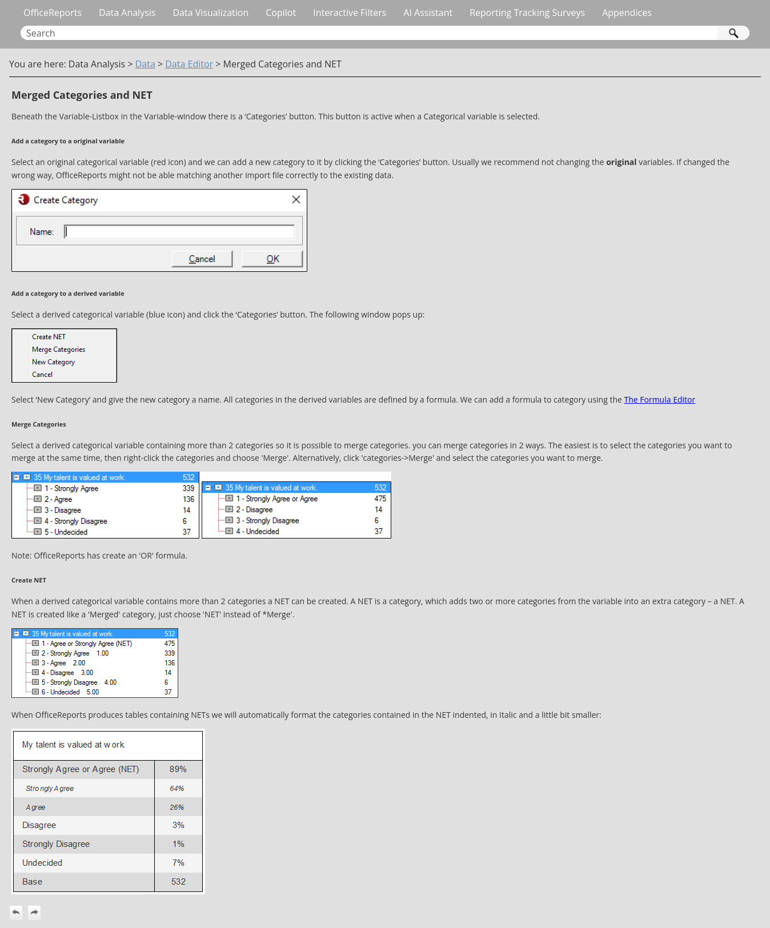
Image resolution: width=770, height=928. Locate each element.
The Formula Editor (659, 399)
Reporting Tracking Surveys (527, 12)
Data (145, 64)
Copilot (281, 12)
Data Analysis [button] (127, 12)
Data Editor (189, 64)
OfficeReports (52, 12)
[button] (733, 33)
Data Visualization (210, 12)
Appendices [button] (627, 12)
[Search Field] (385, 33)
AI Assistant (427, 12)
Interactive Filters (349, 12)
